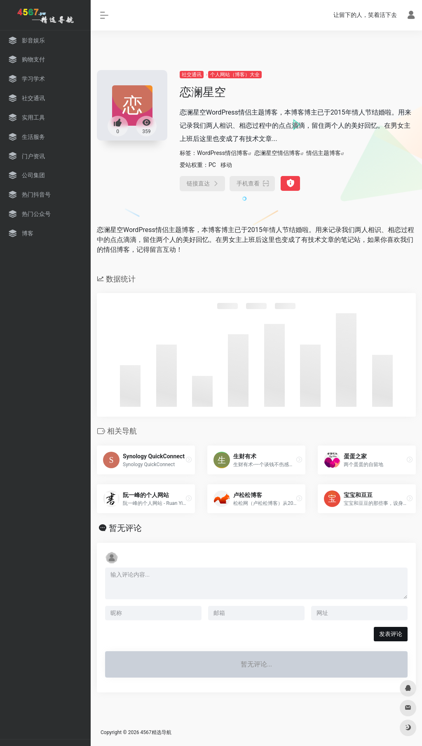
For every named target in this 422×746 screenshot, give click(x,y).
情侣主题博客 (323, 153)
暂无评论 (125, 528)
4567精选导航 (156, 732)
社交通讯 (192, 74)
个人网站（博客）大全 (235, 74)
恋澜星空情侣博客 (277, 153)
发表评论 (390, 634)
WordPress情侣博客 (222, 153)
